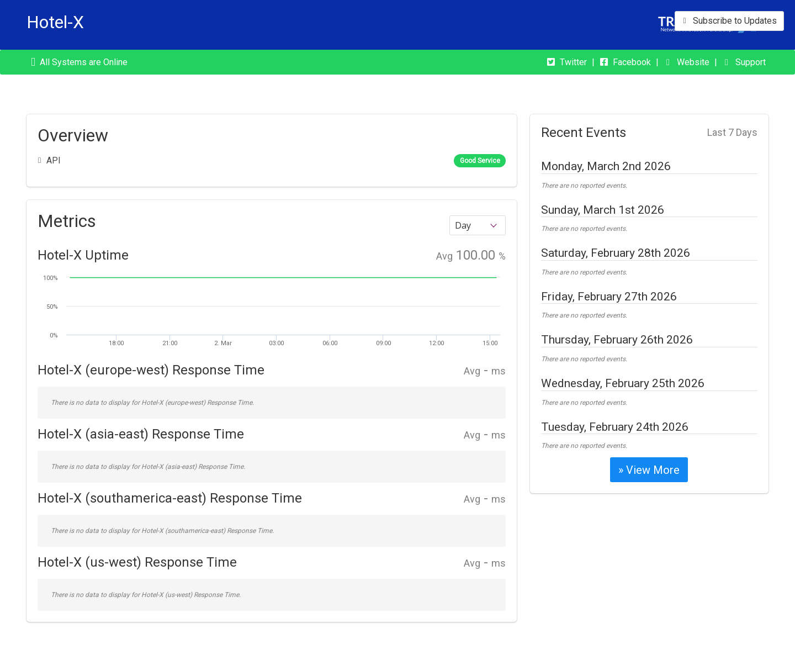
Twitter (573, 62)
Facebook (632, 62)
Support (750, 62)
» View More (649, 470)
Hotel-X (55, 22)
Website (693, 62)
